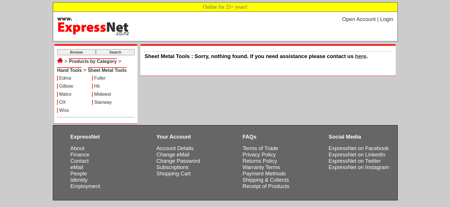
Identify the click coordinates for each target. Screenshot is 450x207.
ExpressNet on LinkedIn (357, 155)
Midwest (102, 94)
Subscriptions (172, 167)
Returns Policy (260, 161)
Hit (97, 86)
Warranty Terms (261, 167)
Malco (65, 94)
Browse (76, 52)
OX (62, 102)
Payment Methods (264, 173)
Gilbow (66, 86)
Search (115, 52)
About (77, 148)
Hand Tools (69, 70)
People (78, 173)
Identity (79, 180)
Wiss (64, 110)
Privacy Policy (259, 155)
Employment (85, 186)
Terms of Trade (260, 148)
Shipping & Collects (266, 180)
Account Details (175, 148)
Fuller (100, 78)
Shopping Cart (173, 173)
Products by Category (93, 61)
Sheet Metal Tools (107, 70)
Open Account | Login (367, 19)
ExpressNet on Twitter (355, 161)
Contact (79, 161)
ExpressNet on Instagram (359, 167)
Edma (65, 78)
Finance (79, 155)
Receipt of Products (266, 186)
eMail (76, 167)
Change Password (178, 161)
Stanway (103, 102)
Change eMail (172, 155)
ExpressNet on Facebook (359, 148)
